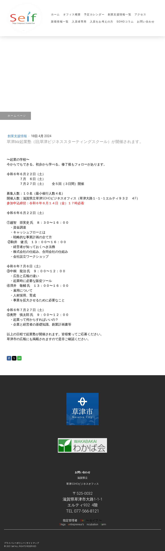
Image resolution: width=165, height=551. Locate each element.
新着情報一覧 (60, 21)
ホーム (55, 14)
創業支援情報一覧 (119, 14)
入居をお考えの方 (101, 21)
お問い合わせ (146, 21)
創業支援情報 (18, 136)
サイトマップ (32, 543)
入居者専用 (79, 21)
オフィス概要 (72, 14)
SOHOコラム (125, 21)
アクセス (140, 14)
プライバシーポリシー (14, 543)
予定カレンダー (94, 14)
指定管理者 (82, 520)
